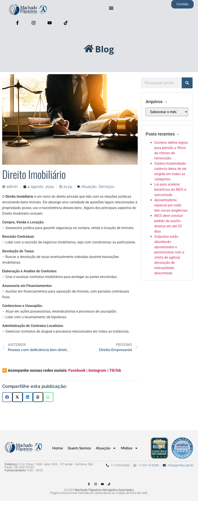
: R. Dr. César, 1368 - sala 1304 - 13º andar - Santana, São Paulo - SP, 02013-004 (49, 465)
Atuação (89, 186)
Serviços (106, 186)
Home (57, 448)
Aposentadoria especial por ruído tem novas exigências (171, 205)
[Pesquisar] (187, 82)
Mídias (129, 448)
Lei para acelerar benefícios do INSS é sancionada (170, 189)
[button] (111, 8)
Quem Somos (79, 448)
